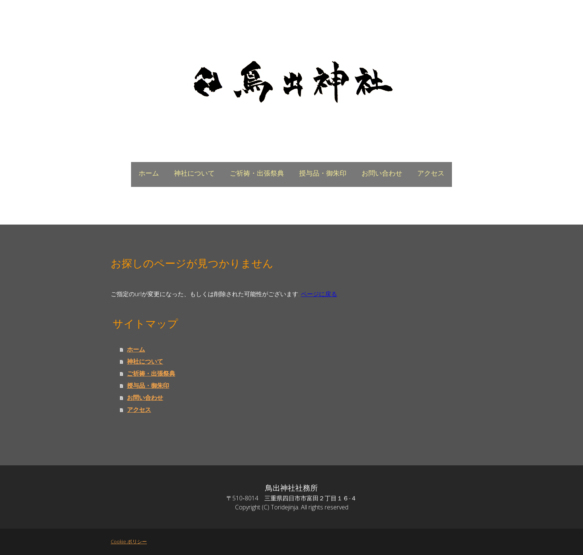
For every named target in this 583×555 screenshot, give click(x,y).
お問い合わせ (382, 173)
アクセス (430, 173)
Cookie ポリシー (129, 541)
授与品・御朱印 (322, 173)
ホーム (149, 173)
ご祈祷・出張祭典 (257, 173)
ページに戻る (319, 294)
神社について (194, 173)
